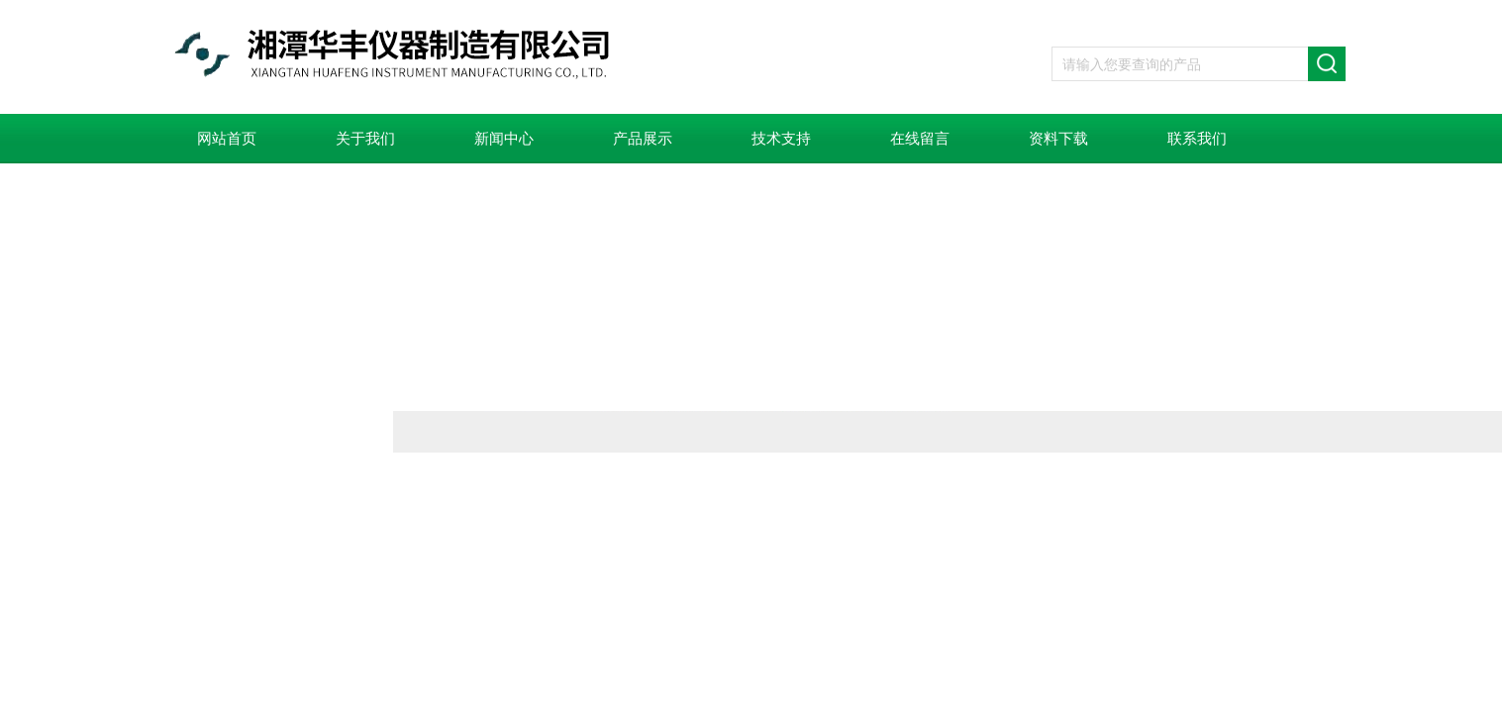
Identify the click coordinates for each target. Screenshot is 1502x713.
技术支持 (781, 139)
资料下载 (1058, 139)
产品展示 (642, 139)
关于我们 (365, 139)
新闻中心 (504, 139)
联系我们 (1197, 139)
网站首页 (226, 139)
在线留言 (920, 139)
